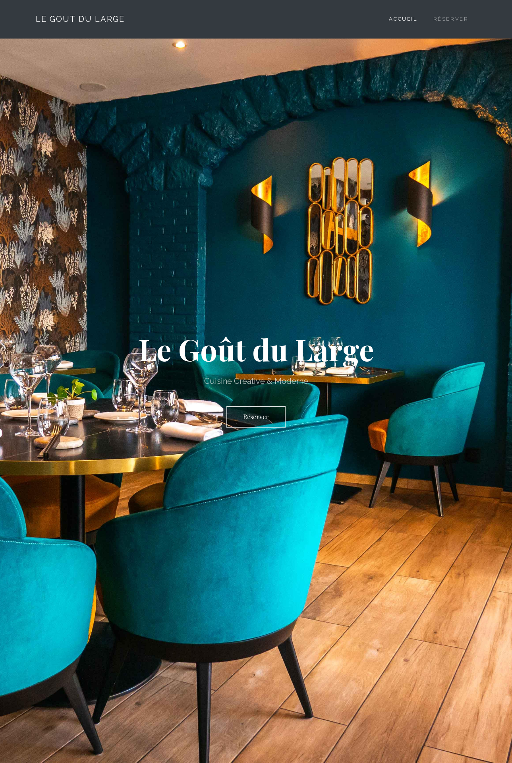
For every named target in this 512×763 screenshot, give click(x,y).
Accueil (403, 19)
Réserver (451, 19)
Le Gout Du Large (80, 19)
